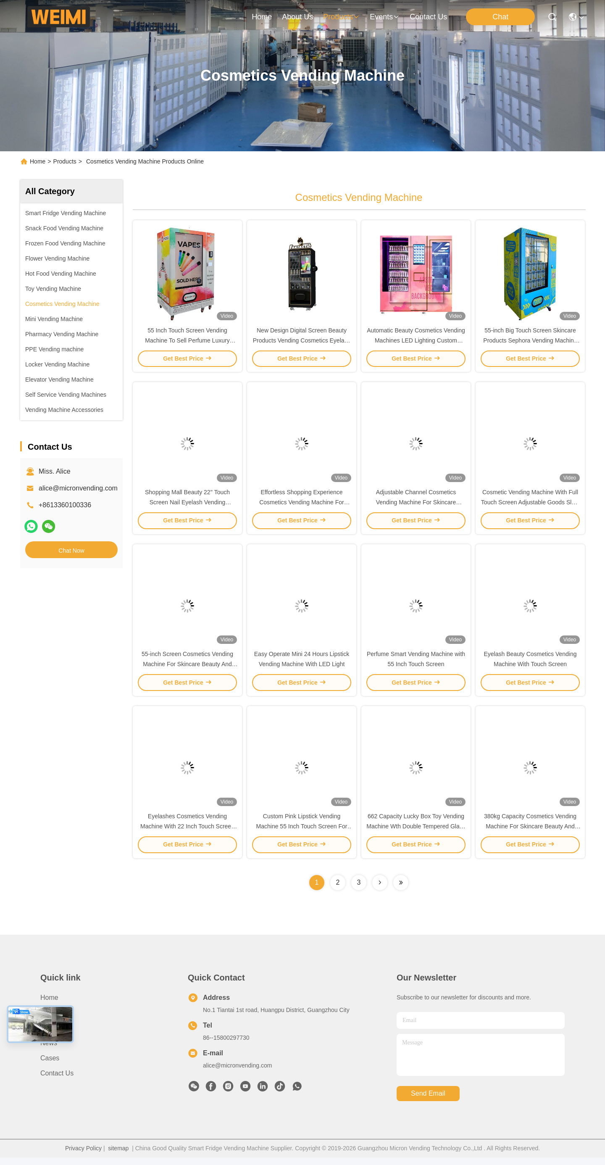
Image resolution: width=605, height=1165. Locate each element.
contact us (428, 17)
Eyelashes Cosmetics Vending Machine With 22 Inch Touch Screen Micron (187, 833)
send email (428, 1101)
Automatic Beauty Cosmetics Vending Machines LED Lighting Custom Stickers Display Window (416, 342)
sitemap (118, 1155)
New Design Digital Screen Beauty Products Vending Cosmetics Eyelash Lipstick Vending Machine (302, 342)
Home (262, 17)
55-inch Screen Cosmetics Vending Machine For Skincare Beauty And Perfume (187, 669)
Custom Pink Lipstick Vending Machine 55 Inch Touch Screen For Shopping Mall (301, 833)
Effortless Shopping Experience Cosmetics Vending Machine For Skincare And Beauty (301, 506)
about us (297, 17)
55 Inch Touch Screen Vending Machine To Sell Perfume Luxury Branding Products (187, 342)
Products (64, 161)
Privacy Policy (83, 1155)
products (341, 17)
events (385, 17)
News (48, 1050)
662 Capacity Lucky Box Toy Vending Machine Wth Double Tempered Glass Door (416, 833)
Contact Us (57, 1080)
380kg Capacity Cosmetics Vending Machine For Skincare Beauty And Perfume (530, 833)
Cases (49, 1065)
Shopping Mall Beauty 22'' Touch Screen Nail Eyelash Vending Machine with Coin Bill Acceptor (187, 506)
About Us (54, 1020)
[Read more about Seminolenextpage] (379, 890)
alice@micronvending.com (78, 488)
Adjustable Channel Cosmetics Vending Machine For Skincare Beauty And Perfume (416, 506)
